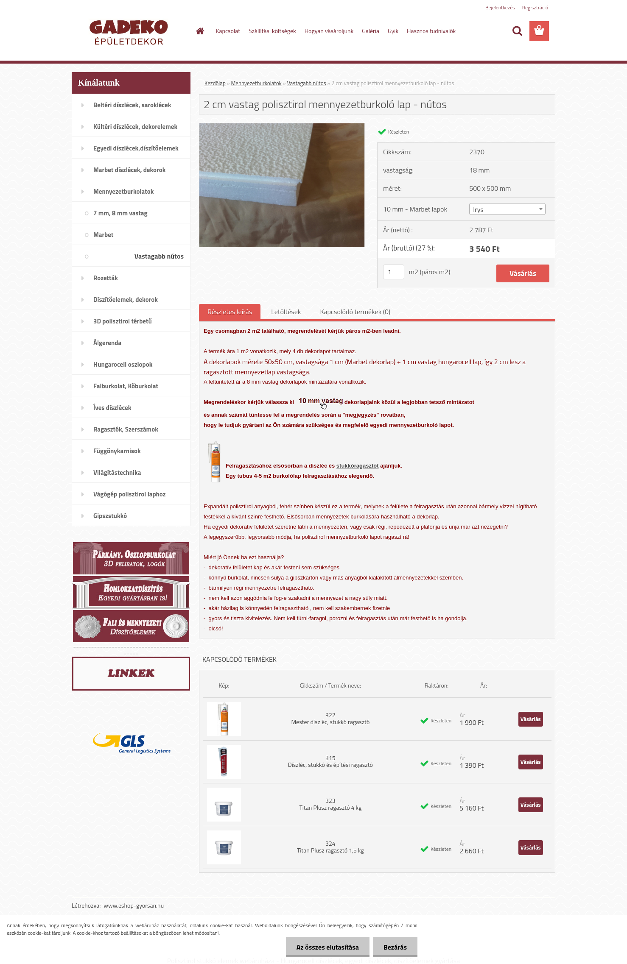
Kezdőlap (215, 83)
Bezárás (395, 947)
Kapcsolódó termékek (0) (355, 311)
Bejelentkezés (500, 7)
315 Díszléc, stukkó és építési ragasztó (330, 761)
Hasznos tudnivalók (431, 30)
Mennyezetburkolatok (256, 83)
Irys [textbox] (478, 209)
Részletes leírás (229, 311)
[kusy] (393, 272)
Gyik (393, 30)
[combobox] (507, 209)
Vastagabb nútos (306, 83)
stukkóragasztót (357, 465)
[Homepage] (200, 31)
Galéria (370, 30)
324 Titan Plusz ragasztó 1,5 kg (330, 847)
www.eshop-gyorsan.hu (134, 905)
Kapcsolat (228, 30)
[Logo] (130, 31)
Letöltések (286, 311)
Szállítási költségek (272, 30)
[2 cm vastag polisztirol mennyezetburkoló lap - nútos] (281, 127)
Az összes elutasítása (328, 947)
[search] (517, 31)
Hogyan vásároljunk (329, 30)
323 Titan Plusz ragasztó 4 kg (330, 804)
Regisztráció (535, 7)
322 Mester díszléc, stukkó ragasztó (330, 718)
